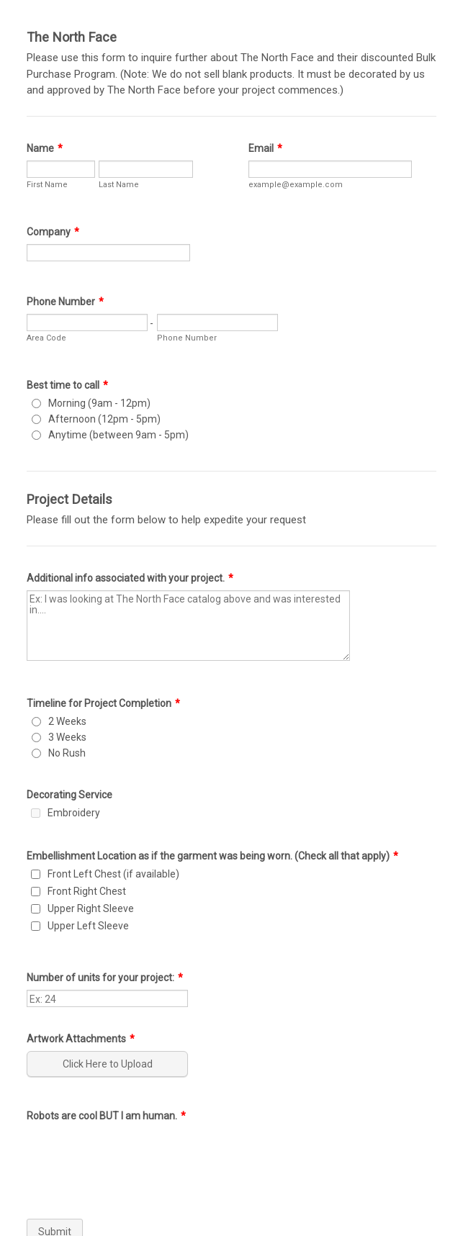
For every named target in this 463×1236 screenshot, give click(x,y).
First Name (47, 184)
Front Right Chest (87, 891)
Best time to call (67, 385)
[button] (108, 1064)
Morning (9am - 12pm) (99, 403)
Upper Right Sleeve (91, 908)
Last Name (119, 184)
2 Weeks (67, 721)
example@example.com (295, 184)
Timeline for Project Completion (103, 703)
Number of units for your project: (105, 977)
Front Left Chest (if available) (113, 874)
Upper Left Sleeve (88, 925)
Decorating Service (69, 794)
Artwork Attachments (81, 1039)
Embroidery (74, 812)
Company (53, 232)
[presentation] (136, 1156)
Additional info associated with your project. (130, 578)
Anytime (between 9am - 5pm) (118, 435)
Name (45, 148)
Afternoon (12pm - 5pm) (104, 419)
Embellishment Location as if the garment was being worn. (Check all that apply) (212, 856)
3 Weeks (67, 737)
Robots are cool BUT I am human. (106, 1116)
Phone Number (65, 301)
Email (265, 148)
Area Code (46, 338)
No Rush (67, 753)
